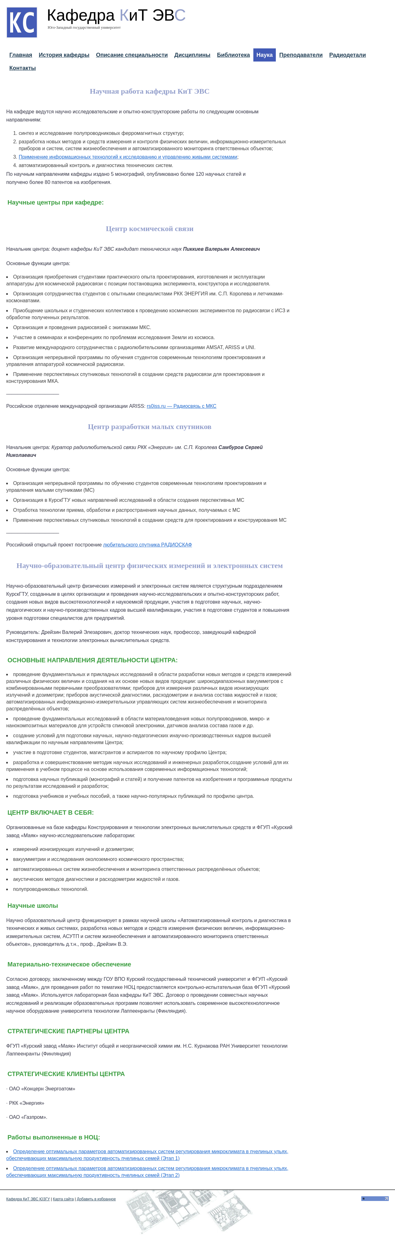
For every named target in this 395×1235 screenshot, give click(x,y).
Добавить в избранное (96, 1199)
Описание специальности (132, 55)
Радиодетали (347, 55)
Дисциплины (192, 55)
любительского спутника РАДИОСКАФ (147, 544)
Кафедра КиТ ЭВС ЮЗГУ (28, 1199)
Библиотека (233, 55)
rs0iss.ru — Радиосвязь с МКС (182, 406)
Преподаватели (301, 55)
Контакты (22, 68)
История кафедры (64, 55)
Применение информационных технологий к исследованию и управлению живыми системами (128, 157)
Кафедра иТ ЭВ (116, 15)
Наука (264, 55)
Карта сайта (63, 1199)
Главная (20, 55)
